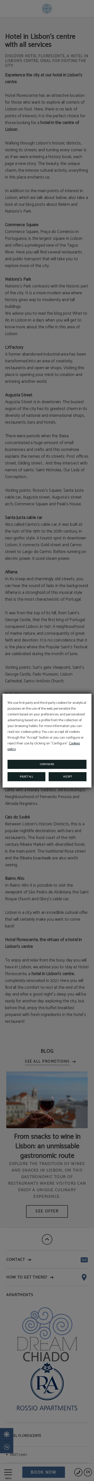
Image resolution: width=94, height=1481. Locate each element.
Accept (67, 777)
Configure (47, 764)
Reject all (26, 777)
